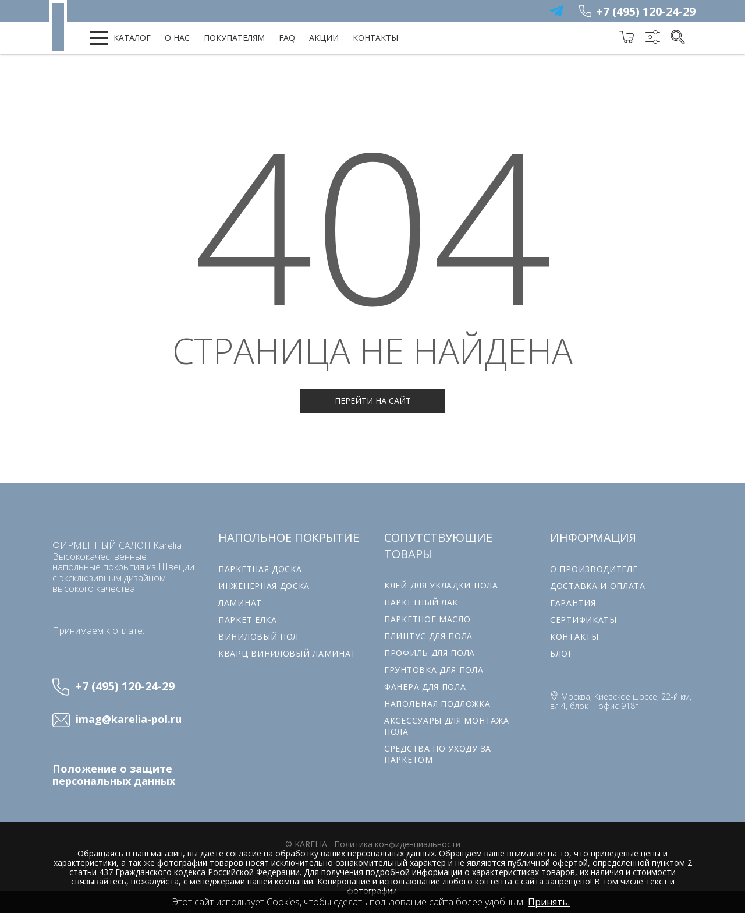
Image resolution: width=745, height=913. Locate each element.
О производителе (594, 568)
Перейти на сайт (373, 400)
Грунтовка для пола (434, 669)
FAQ (287, 37)
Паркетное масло (427, 619)
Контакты (375, 37)
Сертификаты (583, 619)
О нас (177, 37)
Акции (324, 37)
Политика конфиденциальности (397, 843)
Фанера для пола (425, 686)
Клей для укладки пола (441, 585)
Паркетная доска (260, 568)
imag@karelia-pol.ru (129, 719)
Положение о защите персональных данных (113, 775)
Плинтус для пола (428, 635)
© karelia (306, 843)
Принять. (549, 902)
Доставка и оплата (597, 585)
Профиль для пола (429, 652)
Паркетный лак (421, 602)
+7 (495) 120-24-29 (646, 11)
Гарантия (573, 602)
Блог (561, 653)
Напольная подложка (437, 703)
